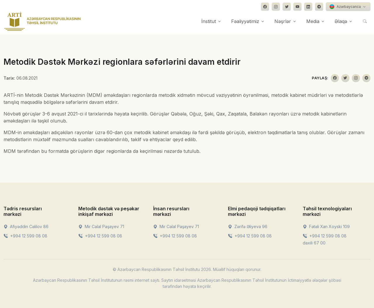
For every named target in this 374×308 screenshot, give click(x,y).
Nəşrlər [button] (282, 21)
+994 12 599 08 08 (25, 235)
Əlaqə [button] (341, 21)
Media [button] (312, 21)
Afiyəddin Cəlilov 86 (26, 226)
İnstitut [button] (208, 21)
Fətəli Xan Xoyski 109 (326, 226)
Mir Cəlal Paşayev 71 (101, 226)
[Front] (42, 21)
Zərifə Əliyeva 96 (247, 226)
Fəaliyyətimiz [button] (245, 21)
